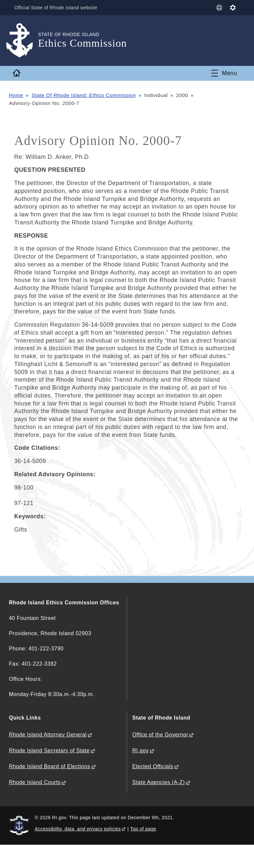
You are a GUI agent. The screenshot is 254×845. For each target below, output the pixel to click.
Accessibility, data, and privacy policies (78, 828)
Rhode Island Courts (35, 782)
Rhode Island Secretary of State (49, 750)
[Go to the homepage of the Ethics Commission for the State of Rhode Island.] (23, 40)
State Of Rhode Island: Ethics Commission (83, 95)
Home (16, 95)
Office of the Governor (160, 734)
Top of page (143, 828)
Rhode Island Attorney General (48, 734)
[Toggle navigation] (224, 73)
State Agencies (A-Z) (158, 782)
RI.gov (140, 750)
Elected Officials (152, 766)
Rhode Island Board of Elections (49, 766)
